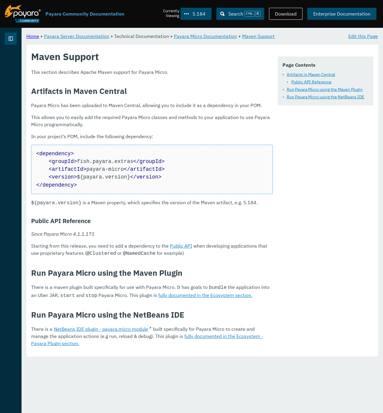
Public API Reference (139, 100)
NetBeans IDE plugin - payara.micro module (175, 388)
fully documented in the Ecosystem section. (251, 355)
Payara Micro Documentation (279, 36)
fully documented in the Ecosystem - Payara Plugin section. (296, 395)
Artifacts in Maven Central (139, 93)
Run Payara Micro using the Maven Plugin (153, 108)
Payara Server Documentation (39, 60)
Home (107, 36)
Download (286, 14)
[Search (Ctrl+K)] (240, 14)
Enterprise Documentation (341, 14)
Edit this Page (363, 36)
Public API (255, 307)
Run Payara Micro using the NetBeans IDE (153, 115)
